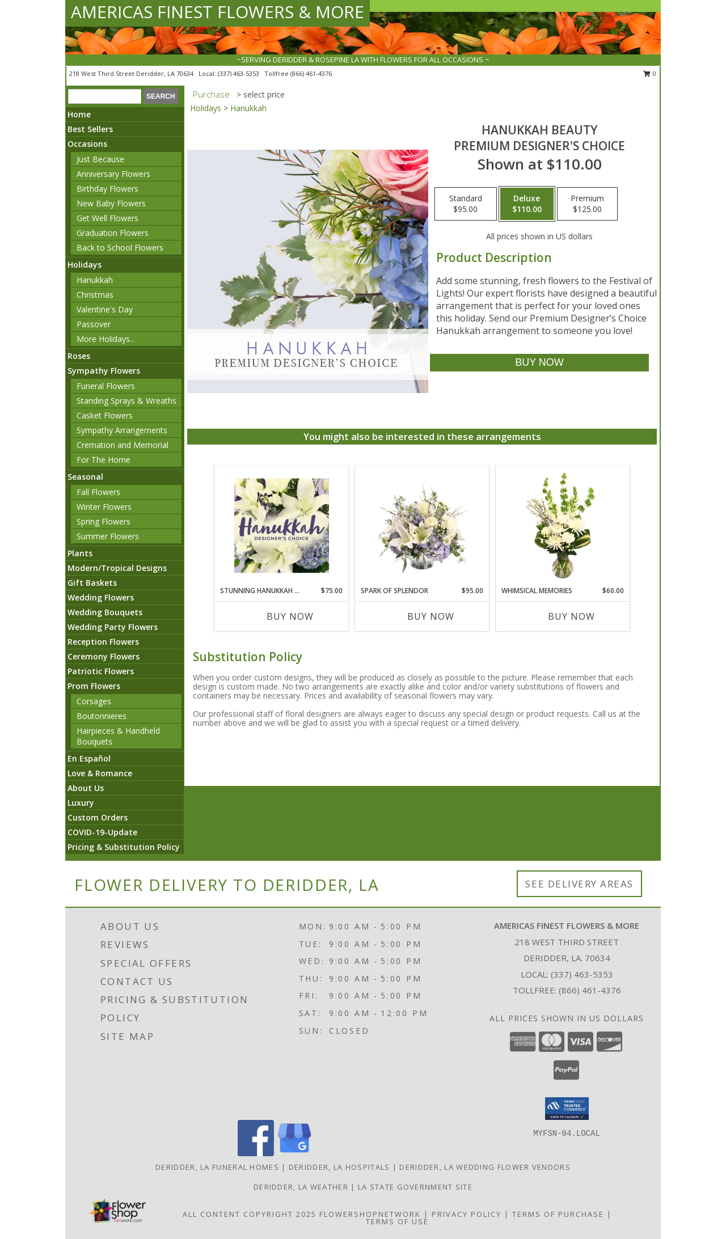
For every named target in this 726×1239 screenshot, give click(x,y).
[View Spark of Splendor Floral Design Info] (422, 525)
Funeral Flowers (106, 385)
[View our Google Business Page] (294, 1153)
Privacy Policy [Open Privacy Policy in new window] (466, 1214)
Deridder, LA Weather (301, 1187)
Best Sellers (90, 129)
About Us (85, 788)
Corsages (94, 701)
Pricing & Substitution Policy (123, 846)
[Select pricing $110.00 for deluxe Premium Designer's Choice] (527, 204)
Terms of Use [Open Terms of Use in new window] (397, 1221)
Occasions (87, 143)
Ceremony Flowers (103, 656)
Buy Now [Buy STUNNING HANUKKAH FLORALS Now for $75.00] (290, 616)
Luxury (80, 802)
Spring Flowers (103, 521)
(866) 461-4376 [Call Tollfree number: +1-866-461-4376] (590, 990)
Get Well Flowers (107, 218)
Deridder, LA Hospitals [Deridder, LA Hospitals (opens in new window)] (339, 1167)
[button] (567, 1108)
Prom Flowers (93, 685)
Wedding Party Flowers (112, 626)
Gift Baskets (92, 582)
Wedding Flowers (100, 597)
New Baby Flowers (111, 203)
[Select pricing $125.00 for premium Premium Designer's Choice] (587, 204)
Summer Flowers (108, 536)
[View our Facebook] (256, 1153)
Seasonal (85, 476)
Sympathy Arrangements (122, 430)
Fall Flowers (98, 492)
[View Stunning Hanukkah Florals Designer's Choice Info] (281, 525)
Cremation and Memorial (122, 444)
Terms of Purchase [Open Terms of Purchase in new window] (558, 1214)
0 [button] (650, 73)
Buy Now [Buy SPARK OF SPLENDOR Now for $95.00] (430, 616)
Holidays (84, 264)
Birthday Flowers (107, 188)
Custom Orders (97, 817)
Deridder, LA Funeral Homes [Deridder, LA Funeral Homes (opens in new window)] (217, 1167)
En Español (89, 758)
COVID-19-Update (102, 832)
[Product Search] (104, 96)
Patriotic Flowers (100, 671)
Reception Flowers (103, 641)
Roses (78, 355)
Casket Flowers (105, 415)
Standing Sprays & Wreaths (126, 400)
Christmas (95, 294)
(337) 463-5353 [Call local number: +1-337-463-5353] (239, 73)
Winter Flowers (104, 506)
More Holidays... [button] (106, 338)
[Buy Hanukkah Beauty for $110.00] (539, 362)
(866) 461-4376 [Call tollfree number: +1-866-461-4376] (311, 73)
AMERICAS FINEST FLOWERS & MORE (217, 12)
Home (79, 114)
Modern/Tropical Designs (117, 568)
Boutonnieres (101, 716)
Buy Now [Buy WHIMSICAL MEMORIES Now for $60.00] (571, 616)
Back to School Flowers (120, 247)
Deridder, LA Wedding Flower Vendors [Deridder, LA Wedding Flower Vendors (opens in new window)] (485, 1167)
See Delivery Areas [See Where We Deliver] (579, 883)
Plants (79, 553)
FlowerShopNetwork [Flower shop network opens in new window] (370, 1214)
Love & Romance (99, 773)
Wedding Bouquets (104, 612)
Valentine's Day (105, 309)
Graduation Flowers (113, 232)
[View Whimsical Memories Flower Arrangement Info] (563, 525)
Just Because (100, 159)
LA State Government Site (415, 1187)
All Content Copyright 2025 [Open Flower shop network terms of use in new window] (249, 1214)
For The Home (103, 459)
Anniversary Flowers (113, 173)
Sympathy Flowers (103, 370)
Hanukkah (95, 279)
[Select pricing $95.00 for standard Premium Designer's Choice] (465, 204)
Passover (94, 324)
